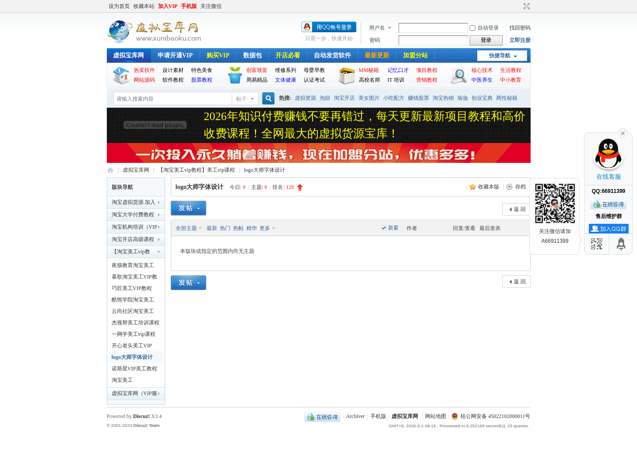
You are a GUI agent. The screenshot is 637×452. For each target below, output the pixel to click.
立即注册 (520, 40)
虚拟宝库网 (128, 55)
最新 (212, 228)
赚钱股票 (418, 98)
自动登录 (484, 28)
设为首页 (119, 6)
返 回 (520, 209)
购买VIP (218, 55)
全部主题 (186, 228)
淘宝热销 (443, 98)
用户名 (377, 28)
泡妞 (325, 98)
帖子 (241, 99)
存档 (520, 187)
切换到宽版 (525, 6)
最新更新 (377, 55)
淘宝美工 (122, 380)
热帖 (238, 228)
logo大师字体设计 (264, 170)
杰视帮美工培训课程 (135, 323)
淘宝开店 (344, 98)
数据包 (252, 55)
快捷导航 (499, 56)
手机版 (189, 6)
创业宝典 (482, 98)
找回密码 (520, 28)
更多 (265, 228)
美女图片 (369, 98)
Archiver (355, 416)
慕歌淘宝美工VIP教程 (134, 278)
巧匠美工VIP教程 (132, 288)
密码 (374, 40)
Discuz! (141, 416)
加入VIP (168, 6)
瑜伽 (462, 98)
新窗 (393, 228)
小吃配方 (393, 98)
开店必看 (287, 55)
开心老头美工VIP (132, 346)
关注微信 (211, 6)
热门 (225, 228)
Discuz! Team (146, 425)
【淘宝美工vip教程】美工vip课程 (196, 170)
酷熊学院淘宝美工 (133, 300)
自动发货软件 (332, 55)
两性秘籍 (506, 98)
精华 (251, 228)
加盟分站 (415, 55)
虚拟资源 (305, 98)
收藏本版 (489, 187)
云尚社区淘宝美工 (133, 311)
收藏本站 (144, 6)
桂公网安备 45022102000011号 (491, 416)
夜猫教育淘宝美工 (133, 265)
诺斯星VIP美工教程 (134, 368)
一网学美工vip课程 (133, 334)
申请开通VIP (175, 55)
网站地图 (435, 416)
